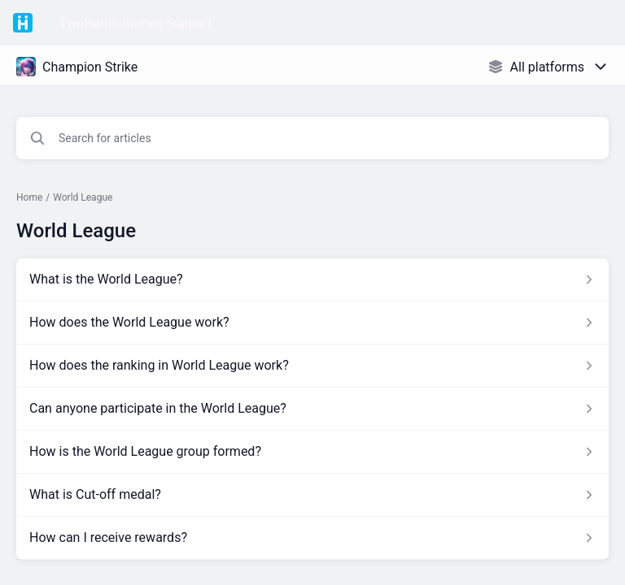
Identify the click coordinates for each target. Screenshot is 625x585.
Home (29, 197)
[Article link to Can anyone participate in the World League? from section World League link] (312, 408)
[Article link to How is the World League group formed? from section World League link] (312, 452)
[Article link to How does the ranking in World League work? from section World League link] (312, 365)
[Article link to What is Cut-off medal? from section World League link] (312, 495)
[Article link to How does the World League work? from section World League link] (312, 322)
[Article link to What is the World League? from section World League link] (312, 279)
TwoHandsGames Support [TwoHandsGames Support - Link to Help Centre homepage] (135, 23)
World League (82, 197)
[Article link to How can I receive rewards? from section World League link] (312, 538)
